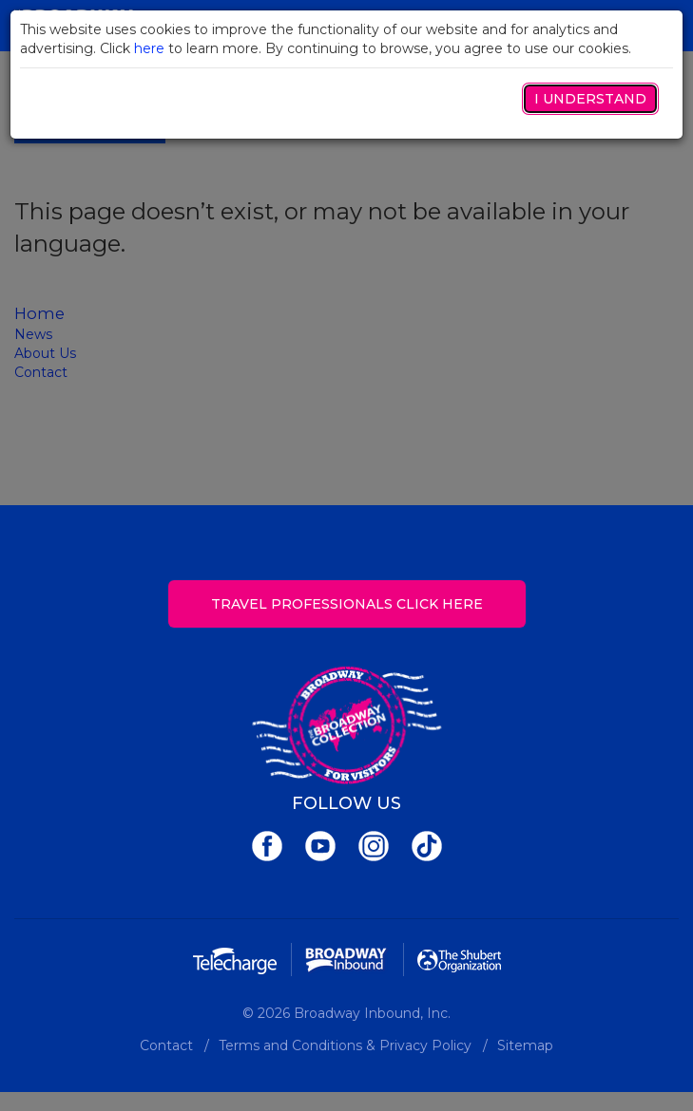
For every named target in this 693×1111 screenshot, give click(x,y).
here (149, 48)
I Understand (590, 98)
